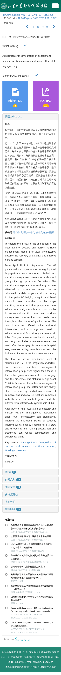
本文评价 (10, 501)
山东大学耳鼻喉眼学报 (13, 14)
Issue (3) (48, 14)
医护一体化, (29, 232)
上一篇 (30, 27)
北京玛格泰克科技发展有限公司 (31, 666)
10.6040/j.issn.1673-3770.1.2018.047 (37, 18)
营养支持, (41, 232)
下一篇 (50, 27)
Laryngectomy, (30, 442)
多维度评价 (11, 494)
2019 (30, 14)
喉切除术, (18, 232)
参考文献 (13, 479)
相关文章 (13, 487)
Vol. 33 (37, 14)
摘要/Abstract (13, 116)
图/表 (10, 472)
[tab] (30, 117)
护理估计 (50, 232)
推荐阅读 (13, 509)
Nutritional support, (44, 446)
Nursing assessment (16, 450)
